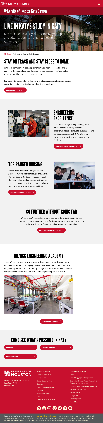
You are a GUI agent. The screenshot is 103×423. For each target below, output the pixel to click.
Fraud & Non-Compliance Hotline (14, 418)
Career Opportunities (44, 381)
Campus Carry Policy (44, 375)
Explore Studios (20, 356)
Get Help (40, 390)
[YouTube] (70, 408)
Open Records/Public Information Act (83, 386)
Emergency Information (45, 387)
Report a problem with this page (46, 416)
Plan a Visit (20, 347)
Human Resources (43, 393)
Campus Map (41, 378)
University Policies (82, 420)
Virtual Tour (74, 402)
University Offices (76, 399)
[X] (65, 408)
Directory (40, 384)
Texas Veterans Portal (78, 389)
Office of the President (78, 371)
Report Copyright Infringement (81, 378)
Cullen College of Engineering (68, 146)
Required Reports (88, 418)
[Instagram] (44, 408)
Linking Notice (29, 418)
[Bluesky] (60, 408)
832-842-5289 (9, 385)
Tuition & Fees (75, 392)
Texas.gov (60, 416)
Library (39, 396)
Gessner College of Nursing (22, 192)
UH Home (7, 54)
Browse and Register (15, 90)
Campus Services (56, 347)
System (74, 396)
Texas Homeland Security (72, 416)
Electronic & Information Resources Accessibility (19, 420)
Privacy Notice (39, 418)
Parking (72, 375)
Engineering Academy (51, 321)
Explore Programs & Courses (51, 230)
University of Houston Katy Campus (25, 11)
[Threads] (54, 408)
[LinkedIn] (49, 408)
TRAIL (82, 416)
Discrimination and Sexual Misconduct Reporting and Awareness (83, 382)
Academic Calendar (43, 371)
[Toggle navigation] (99, 4)
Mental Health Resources (46, 400)
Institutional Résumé (75, 418)
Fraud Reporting (90, 416)
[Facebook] (39, 408)
